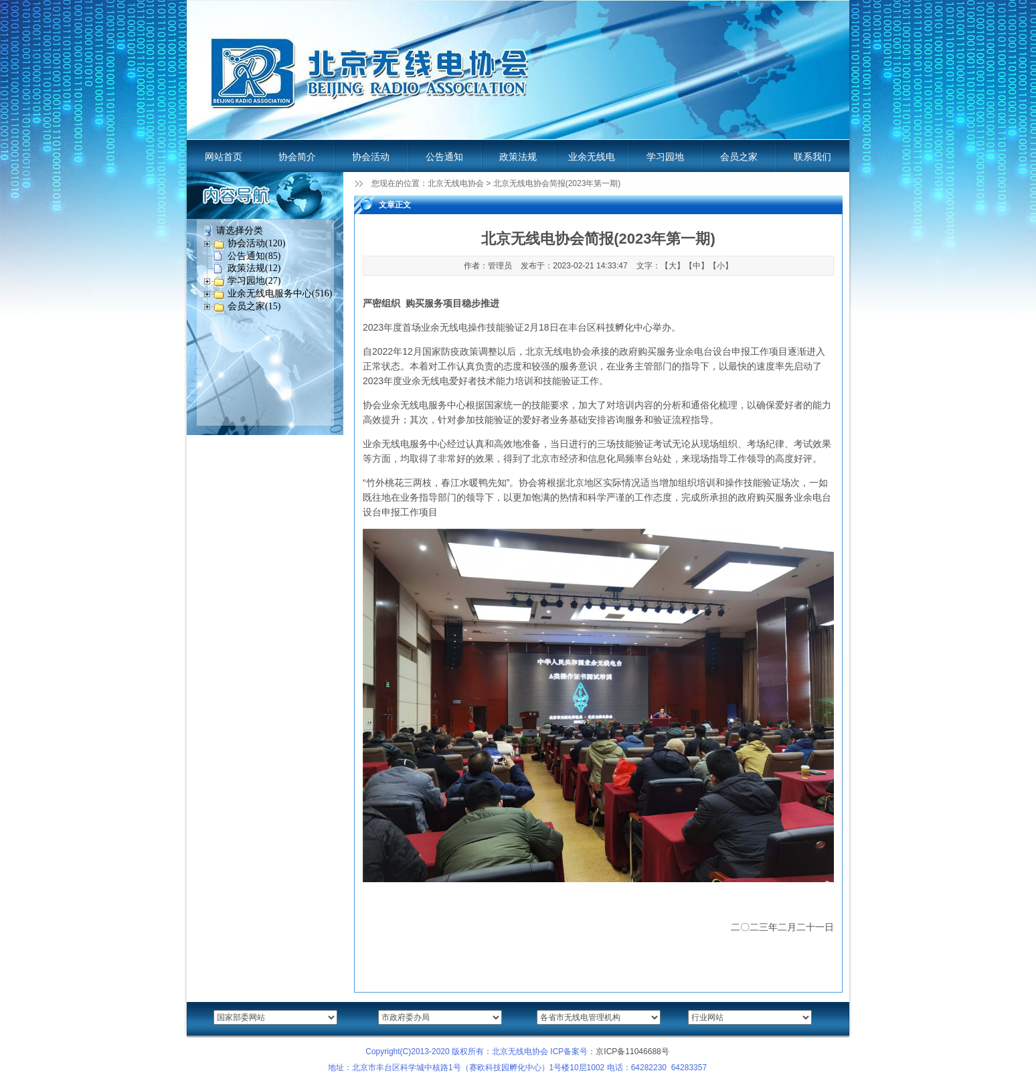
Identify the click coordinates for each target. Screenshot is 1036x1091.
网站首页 (223, 156)
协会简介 (297, 156)
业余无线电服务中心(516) (280, 293)
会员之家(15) (254, 306)
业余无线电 (591, 156)
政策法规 (518, 156)
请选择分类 (239, 231)
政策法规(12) (254, 268)
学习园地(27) (254, 281)
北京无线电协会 (456, 183)
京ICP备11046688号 (632, 1051)
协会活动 (371, 156)
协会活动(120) (256, 243)
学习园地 (665, 156)
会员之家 (739, 156)
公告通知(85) (254, 256)
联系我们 (812, 156)
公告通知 (444, 156)
